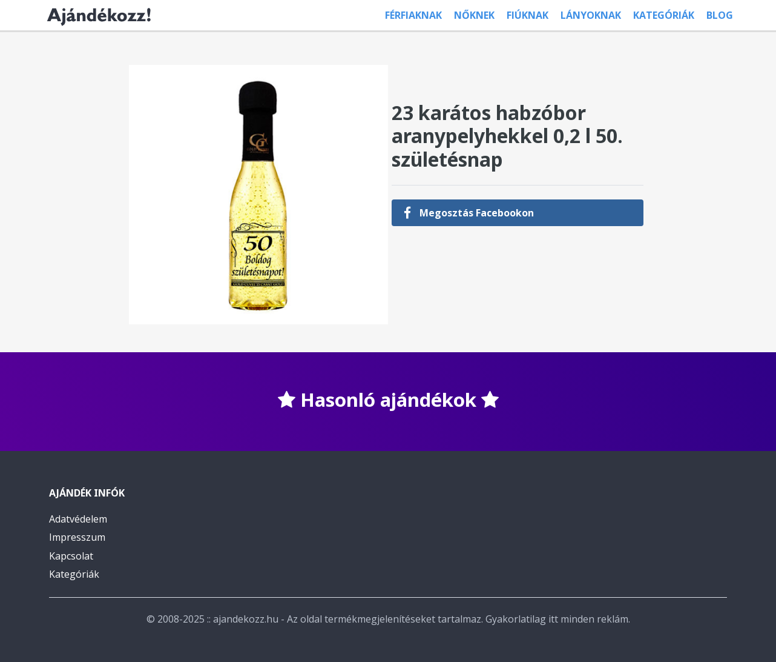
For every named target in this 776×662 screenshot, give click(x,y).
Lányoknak (591, 15)
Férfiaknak (413, 15)
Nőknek (474, 15)
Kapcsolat (71, 556)
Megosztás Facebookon (469, 212)
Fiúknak (527, 15)
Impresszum (77, 537)
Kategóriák (663, 15)
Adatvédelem (78, 519)
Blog (719, 15)
